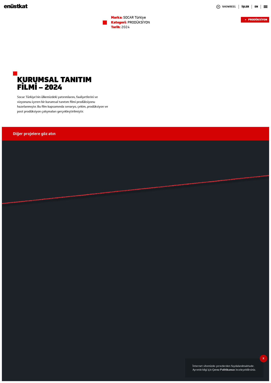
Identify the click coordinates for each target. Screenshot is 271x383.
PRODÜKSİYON (255, 20)
